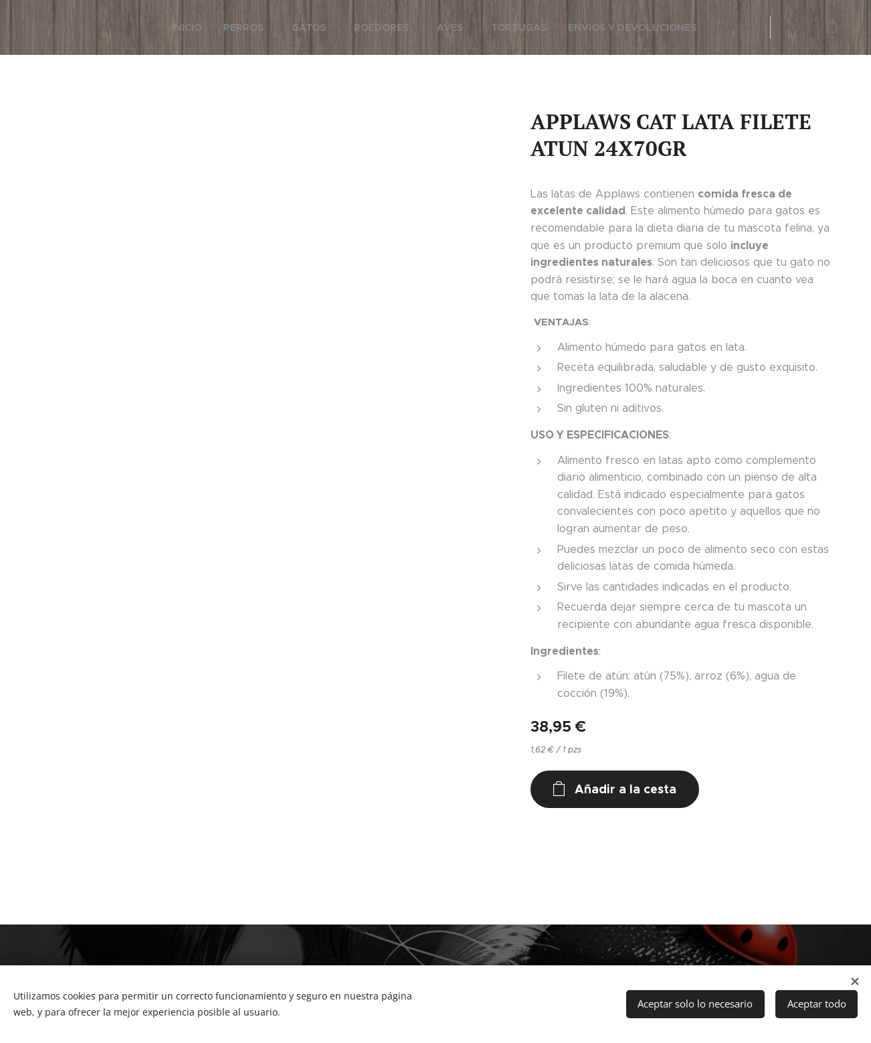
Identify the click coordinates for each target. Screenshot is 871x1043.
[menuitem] (62, 27)
